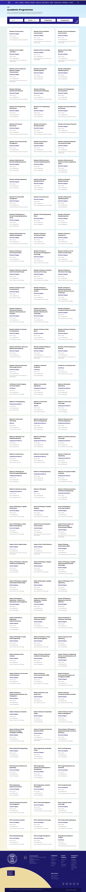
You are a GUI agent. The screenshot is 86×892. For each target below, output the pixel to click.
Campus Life (38, 2)
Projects (52, 865)
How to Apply (74, 862)
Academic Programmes (73, 860)
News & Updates (45, 2)
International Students (74, 864)
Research (33, 2)
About (16, 2)
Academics (21, 2)
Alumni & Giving (57, 2)
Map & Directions (54, 875)
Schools (52, 857)
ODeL (72, 869)
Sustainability (65, 2)
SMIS (62, 862)
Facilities (63, 861)
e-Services (63, 866)
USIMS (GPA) (63, 864)
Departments (54, 859)
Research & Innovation (53, 863)
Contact (71, 2)
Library (51, 2)
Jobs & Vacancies (55, 878)
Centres (52, 861)
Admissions (27, 2)
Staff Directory (54, 877)
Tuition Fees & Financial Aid (74, 867)
